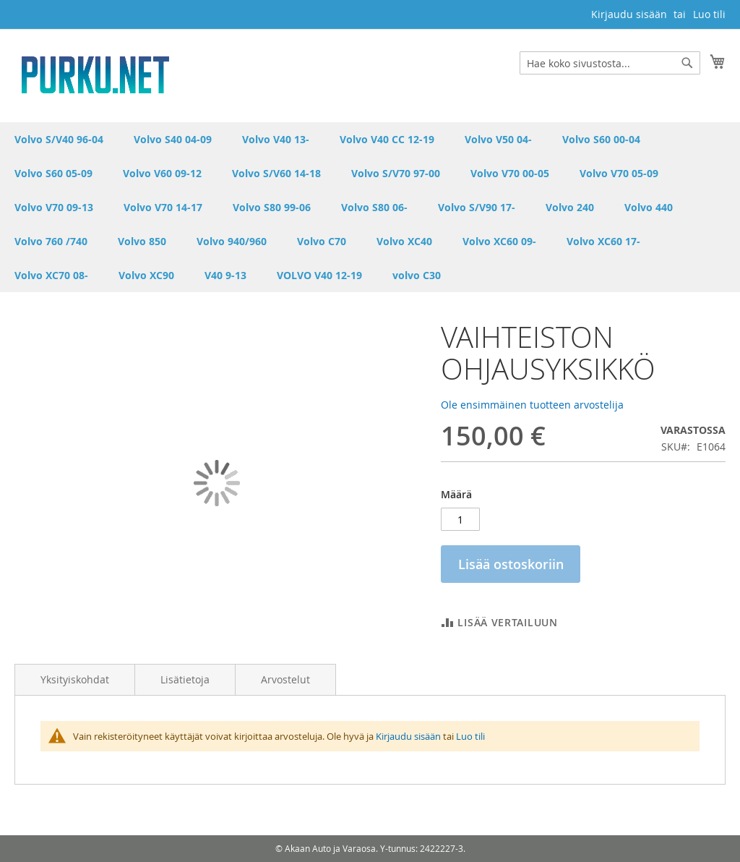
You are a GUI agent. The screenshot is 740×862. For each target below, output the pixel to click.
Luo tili (709, 14)
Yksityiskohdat (74, 679)
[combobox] (610, 62)
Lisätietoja (185, 679)
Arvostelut (285, 679)
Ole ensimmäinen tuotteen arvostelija (532, 404)
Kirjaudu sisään (629, 14)
